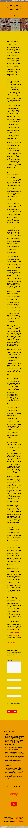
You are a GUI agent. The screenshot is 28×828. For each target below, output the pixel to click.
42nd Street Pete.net (16, 817)
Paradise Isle (8, 765)
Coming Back (8, 734)
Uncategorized (11, 642)
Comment (10, 660)
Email (8, 686)
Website (9, 694)
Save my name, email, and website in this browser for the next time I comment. (14, 703)
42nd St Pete (18, 33)
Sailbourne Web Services (18, 821)
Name (9, 678)
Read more (11, 744)
